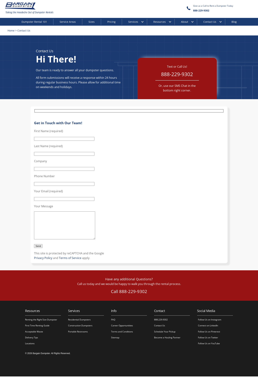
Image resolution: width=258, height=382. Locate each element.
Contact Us (209, 21)
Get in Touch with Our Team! (58, 123)
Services (133, 21)
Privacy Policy (43, 263)
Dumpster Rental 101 (34, 21)
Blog (234, 21)
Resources (159, 21)
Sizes (92, 21)
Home (11, 30)
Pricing (111, 21)
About (184, 21)
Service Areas (68, 21)
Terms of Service (70, 263)
